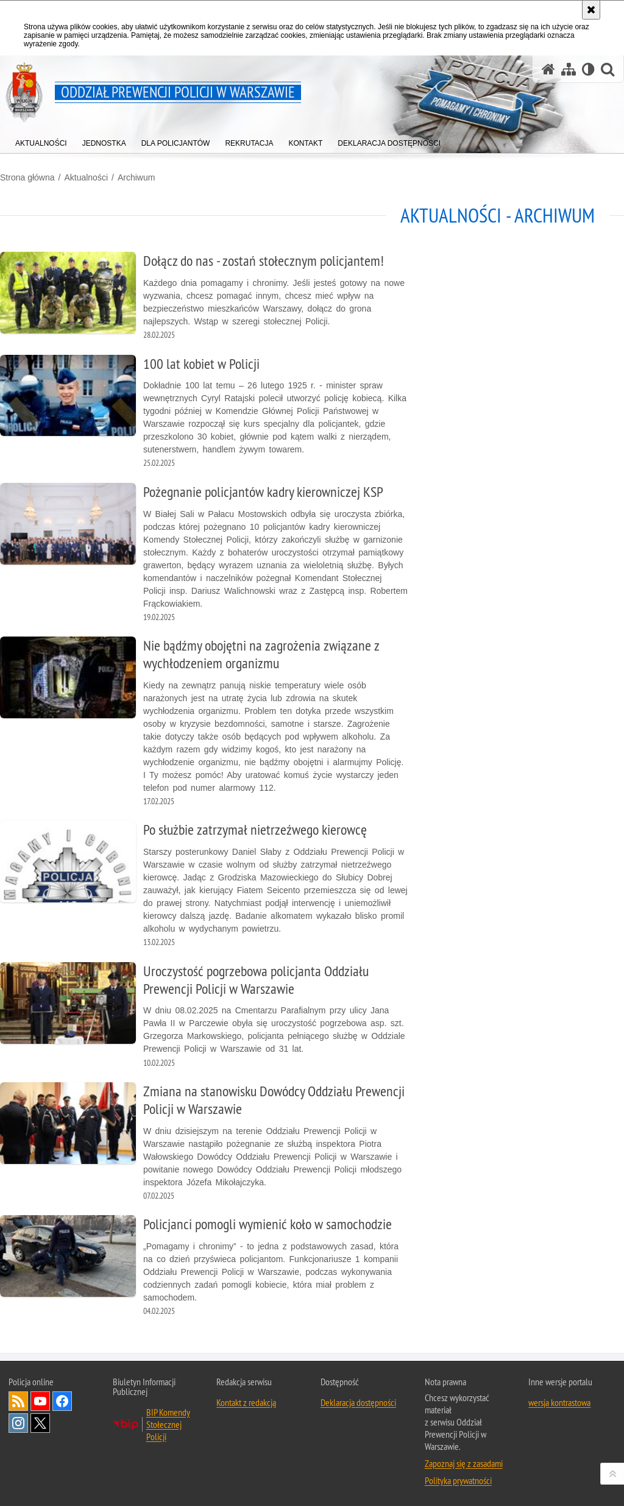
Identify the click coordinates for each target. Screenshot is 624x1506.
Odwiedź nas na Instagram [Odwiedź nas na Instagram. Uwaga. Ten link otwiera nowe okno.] (18, 1423)
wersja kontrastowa (559, 1402)
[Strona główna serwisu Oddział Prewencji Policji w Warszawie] (548, 69)
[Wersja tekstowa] (588, 69)
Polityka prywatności (458, 1480)
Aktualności (86, 177)
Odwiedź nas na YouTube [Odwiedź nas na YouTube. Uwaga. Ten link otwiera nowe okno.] (40, 1401)
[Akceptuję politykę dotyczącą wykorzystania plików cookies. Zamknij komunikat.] (591, 10)
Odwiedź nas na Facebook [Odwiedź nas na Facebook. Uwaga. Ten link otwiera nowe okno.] (62, 1401)
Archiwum (136, 177)
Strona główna (27, 177)
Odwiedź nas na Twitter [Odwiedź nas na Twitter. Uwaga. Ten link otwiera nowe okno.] (40, 1423)
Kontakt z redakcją (246, 1402)
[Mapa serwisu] (568, 69)
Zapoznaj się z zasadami (464, 1463)
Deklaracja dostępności (358, 1402)
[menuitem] (41, 140)
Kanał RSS (18, 1401)
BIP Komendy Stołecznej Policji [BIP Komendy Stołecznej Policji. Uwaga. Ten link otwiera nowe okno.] (168, 1424)
